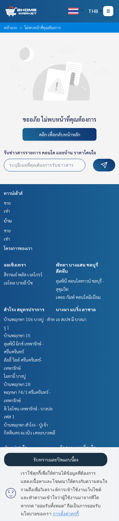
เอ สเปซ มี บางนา (71, 319)
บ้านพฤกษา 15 (17, 335)
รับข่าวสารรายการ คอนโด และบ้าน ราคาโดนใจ (50, 152)
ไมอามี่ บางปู (15, 376)
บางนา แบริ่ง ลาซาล (76, 309)
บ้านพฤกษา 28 (17, 384)
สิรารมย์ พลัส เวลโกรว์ (23, 274)
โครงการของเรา (18, 248)
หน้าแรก (10, 27)
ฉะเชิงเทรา (15, 264)
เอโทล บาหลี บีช (18, 283)
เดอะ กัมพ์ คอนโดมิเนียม (78, 297)
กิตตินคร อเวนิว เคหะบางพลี (29, 432)
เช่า (7, 211)
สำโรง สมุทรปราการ (24, 309)
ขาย (7, 203)
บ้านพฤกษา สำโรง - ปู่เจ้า (26, 425)
